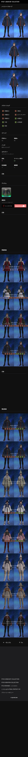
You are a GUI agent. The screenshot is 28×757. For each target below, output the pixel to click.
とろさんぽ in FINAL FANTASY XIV (10, 689)
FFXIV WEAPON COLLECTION (10, 682)
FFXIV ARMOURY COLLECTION (10, 2)
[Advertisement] (14, 231)
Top (21, 642)
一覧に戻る (7, 642)
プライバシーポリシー (7, 692)
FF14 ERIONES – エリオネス (9, 685)
